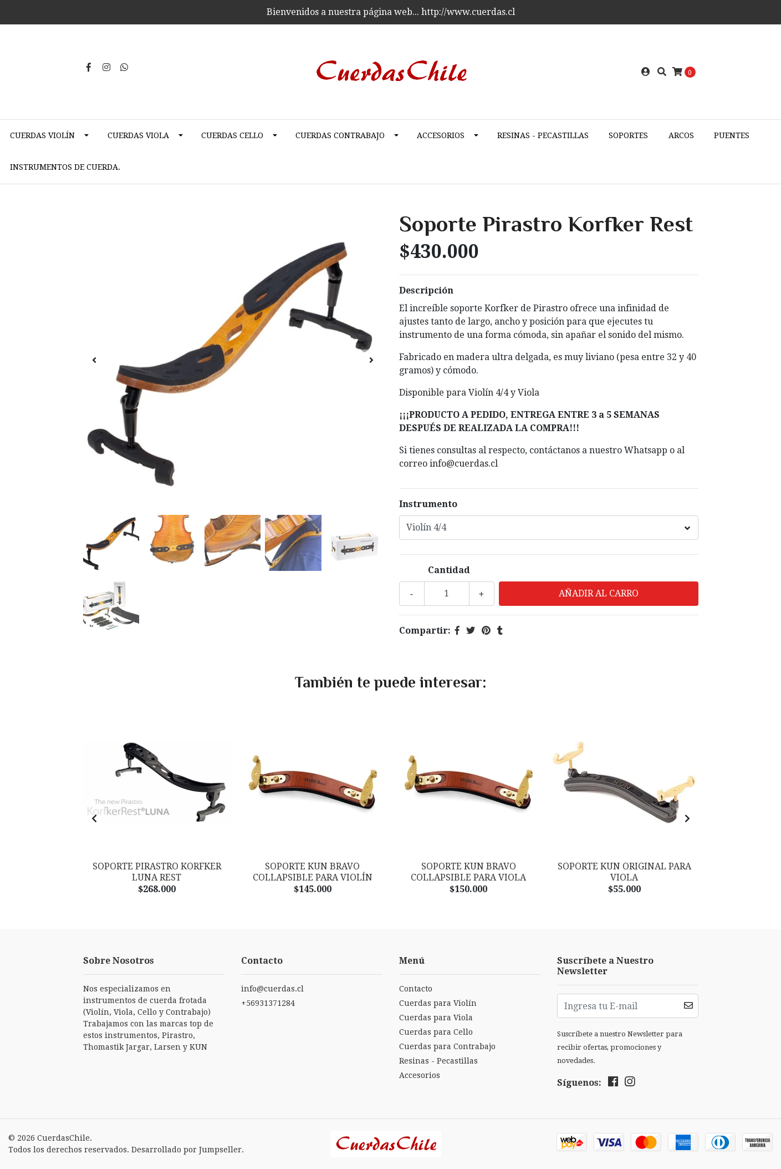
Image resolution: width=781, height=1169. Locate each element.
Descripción (426, 290)
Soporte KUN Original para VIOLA (624, 871)
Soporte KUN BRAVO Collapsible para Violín (312, 871)
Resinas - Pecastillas (543, 135)
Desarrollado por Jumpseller (186, 1149)
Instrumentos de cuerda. (65, 167)
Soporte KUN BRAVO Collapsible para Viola (468, 871)
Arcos (681, 135)
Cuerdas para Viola (436, 1017)
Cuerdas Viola (138, 135)
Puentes (731, 135)
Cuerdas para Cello (436, 1032)
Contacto (415, 988)
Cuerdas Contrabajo (340, 135)
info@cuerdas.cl (272, 988)
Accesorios (440, 135)
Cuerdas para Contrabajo (447, 1046)
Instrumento (428, 504)
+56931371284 (268, 1003)
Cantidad (449, 570)
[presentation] (94, 361)
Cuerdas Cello (232, 135)
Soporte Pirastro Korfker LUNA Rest (157, 871)
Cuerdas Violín (42, 135)
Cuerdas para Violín (438, 1003)
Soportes (628, 135)
